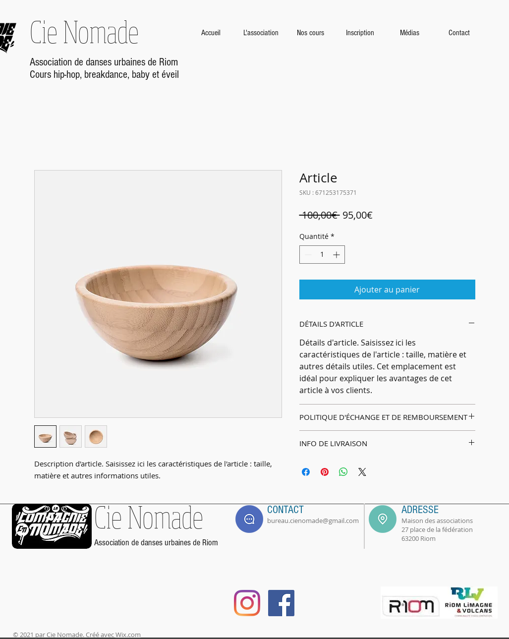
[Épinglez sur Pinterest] (325, 472)
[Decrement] (307, 254)
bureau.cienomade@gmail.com (313, 520)
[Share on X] (362, 472)
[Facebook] (281, 603)
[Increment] (337, 254)
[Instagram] (247, 603)
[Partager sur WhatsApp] (343, 472)
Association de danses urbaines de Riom (104, 62)
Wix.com (128, 634)
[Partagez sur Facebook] (306, 472)
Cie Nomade (84, 31)
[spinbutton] (322, 254)
